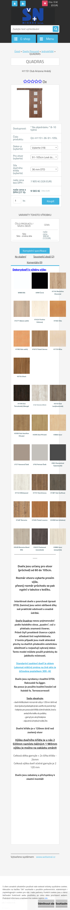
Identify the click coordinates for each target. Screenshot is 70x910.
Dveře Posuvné (31, 51)
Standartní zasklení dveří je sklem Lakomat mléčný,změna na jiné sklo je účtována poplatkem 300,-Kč (35, 667)
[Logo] (33, 16)
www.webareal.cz (45, 857)
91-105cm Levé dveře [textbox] (44, 157)
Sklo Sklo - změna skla (24, 235)
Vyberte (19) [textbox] (38, 148)
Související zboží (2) (43, 256)
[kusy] (17, 200)
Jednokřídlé (48, 51)
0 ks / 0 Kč (53, 2)
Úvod (17, 51)
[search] (56, 29)
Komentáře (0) (34, 262)
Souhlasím (61, 903)
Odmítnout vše (46, 903)
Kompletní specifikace (34, 251)
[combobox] (44, 147)
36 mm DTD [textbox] (38, 169)
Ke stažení (20, 256)
